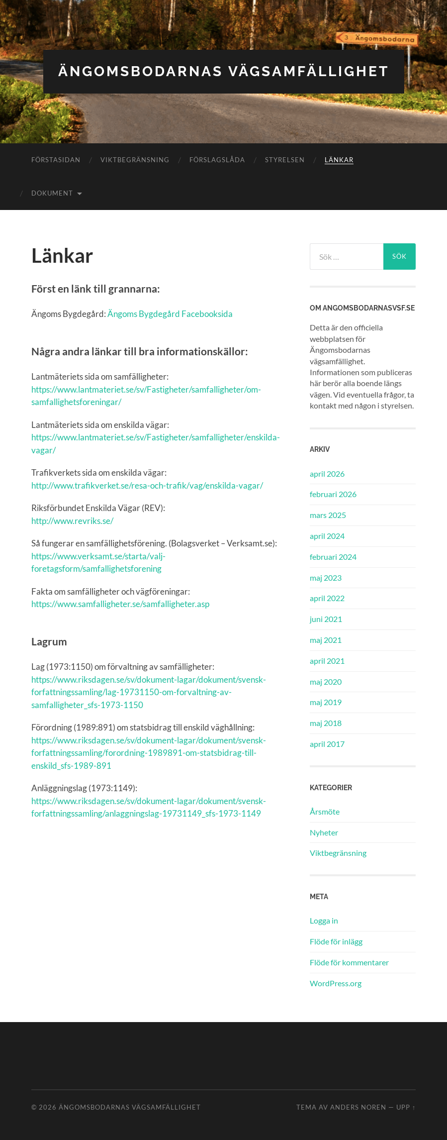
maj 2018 (326, 722)
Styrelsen (285, 160)
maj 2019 (326, 702)
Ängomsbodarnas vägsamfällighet (223, 71)
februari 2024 (333, 556)
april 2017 (327, 743)
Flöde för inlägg (336, 941)
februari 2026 (333, 494)
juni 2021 (326, 618)
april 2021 (327, 660)
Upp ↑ (406, 1107)
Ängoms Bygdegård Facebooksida (170, 314)
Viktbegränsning (135, 160)
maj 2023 (326, 577)
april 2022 (327, 598)
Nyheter (324, 832)
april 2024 (327, 535)
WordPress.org (335, 983)
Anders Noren (358, 1107)
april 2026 (327, 473)
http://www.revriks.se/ (72, 521)
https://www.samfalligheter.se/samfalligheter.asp (120, 604)
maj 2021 (326, 639)
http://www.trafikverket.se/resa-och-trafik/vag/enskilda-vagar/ (147, 485)
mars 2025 (328, 514)
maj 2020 (326, 681)
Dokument (52, 193)
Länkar (339, 160)
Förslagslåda (217, 160)
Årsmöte (325, 811)
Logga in (324, 920)
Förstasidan (56, 160)
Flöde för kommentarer (349, 962)
